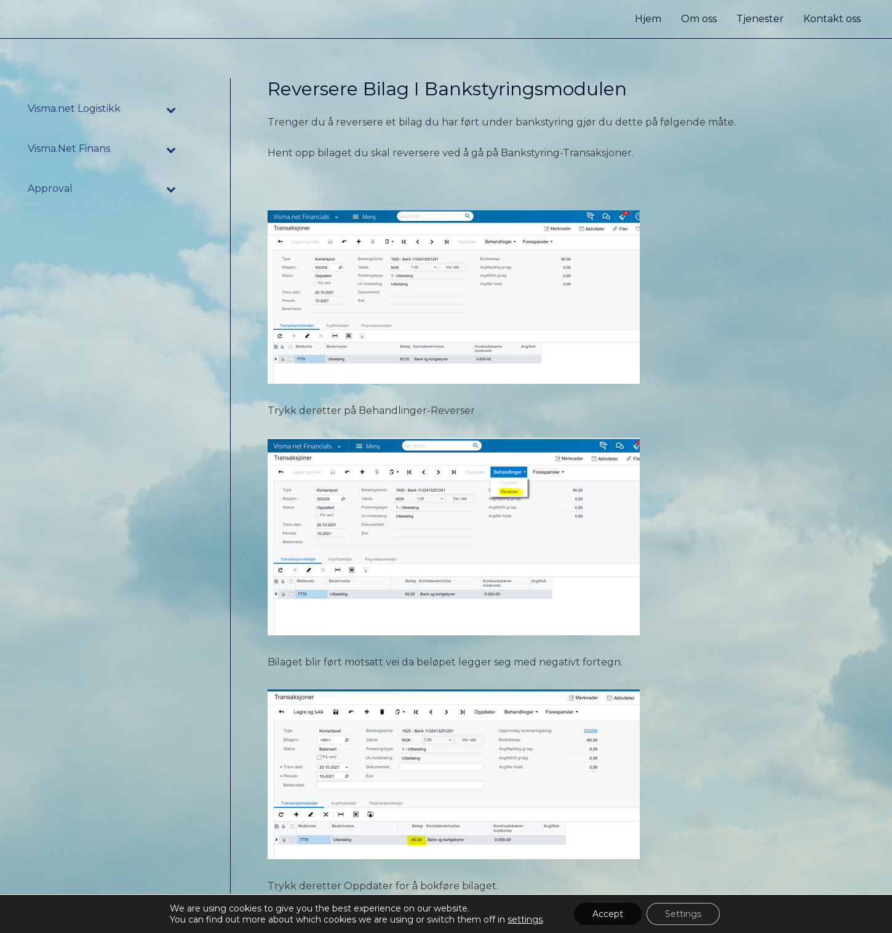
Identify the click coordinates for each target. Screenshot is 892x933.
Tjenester (760, 19)
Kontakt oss (832, 19)
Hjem (648, 19)
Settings (683, 913)
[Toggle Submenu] (171, 109)
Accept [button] (607, 913)
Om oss (699, 19)
